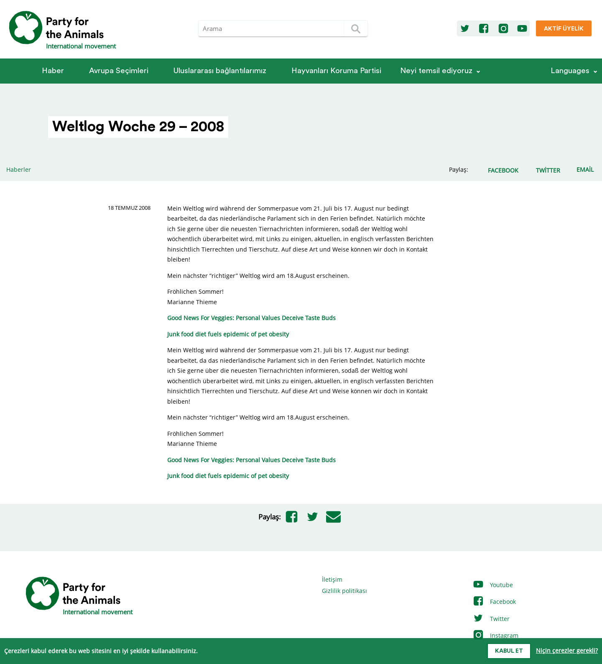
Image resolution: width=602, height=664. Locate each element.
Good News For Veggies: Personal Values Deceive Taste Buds (251, 318)
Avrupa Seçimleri (118, 71)
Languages (570, 71)
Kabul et (509, 651)
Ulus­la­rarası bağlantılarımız (219, 71)
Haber (53, 71)
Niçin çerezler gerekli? (567, 650)
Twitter (491, 619)
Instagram (495, 635)
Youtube (492, 585)
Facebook (494, 601)
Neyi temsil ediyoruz (436, 71)
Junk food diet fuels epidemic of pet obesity (228, 334)
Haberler (18, 169)
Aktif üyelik (564, 29)
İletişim (332, 579)
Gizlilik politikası (344, 591)
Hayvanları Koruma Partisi (336, 71)
